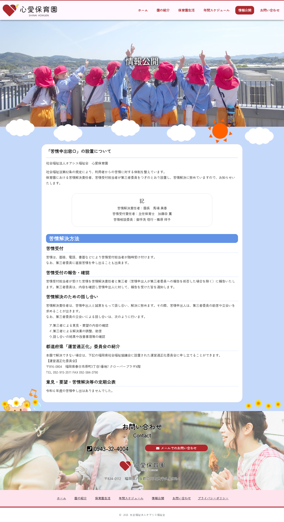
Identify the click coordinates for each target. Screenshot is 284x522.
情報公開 (244, 10)
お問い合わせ (269, 10)
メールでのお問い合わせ (176, 448)
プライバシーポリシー (213, 498)
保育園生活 (186, 10)
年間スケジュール (216, 10)
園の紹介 (163, 10)
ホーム (143, 10)
